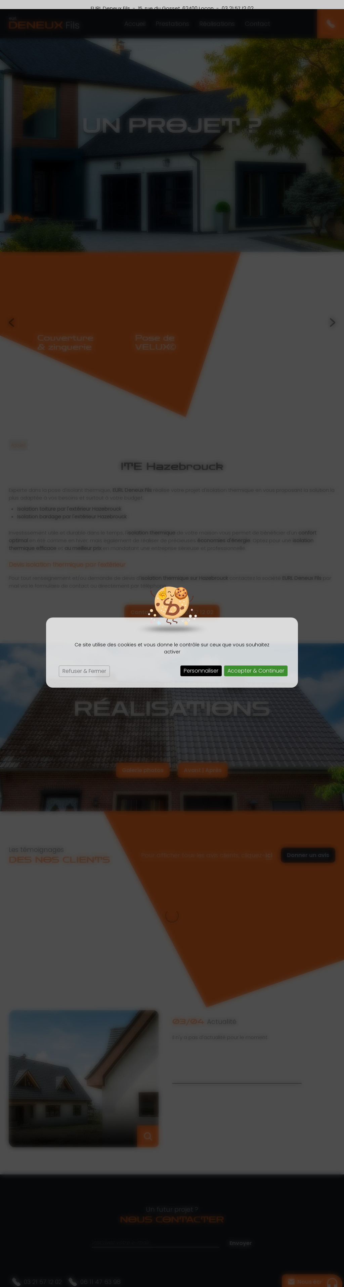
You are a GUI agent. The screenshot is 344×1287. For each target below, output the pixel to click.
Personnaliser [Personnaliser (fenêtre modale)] (201, 662)
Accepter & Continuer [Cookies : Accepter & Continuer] (255, 662)
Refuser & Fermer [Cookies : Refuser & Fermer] (84, 662)
